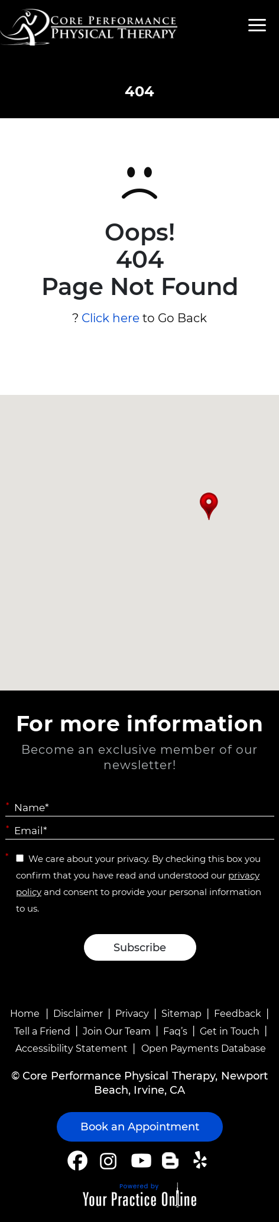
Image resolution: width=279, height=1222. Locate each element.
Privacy (132, 1013)
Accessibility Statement (71, 1048)
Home (25, 1013)
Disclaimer (78, 1013)
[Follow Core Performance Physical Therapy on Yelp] (201, 1160)
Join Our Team (117, 1031)
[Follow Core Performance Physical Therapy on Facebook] (77, 1160)
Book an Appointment (139, 1126)
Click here (111, 318)
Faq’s (175, 1031)
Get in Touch (229, 1031)
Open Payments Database (203, 1048)
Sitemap (181, 1013)
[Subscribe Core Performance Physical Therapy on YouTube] (139, 1160)
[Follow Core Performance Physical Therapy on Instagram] (107, 1160)
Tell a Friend (42, 1031)
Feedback (237, 1013)
